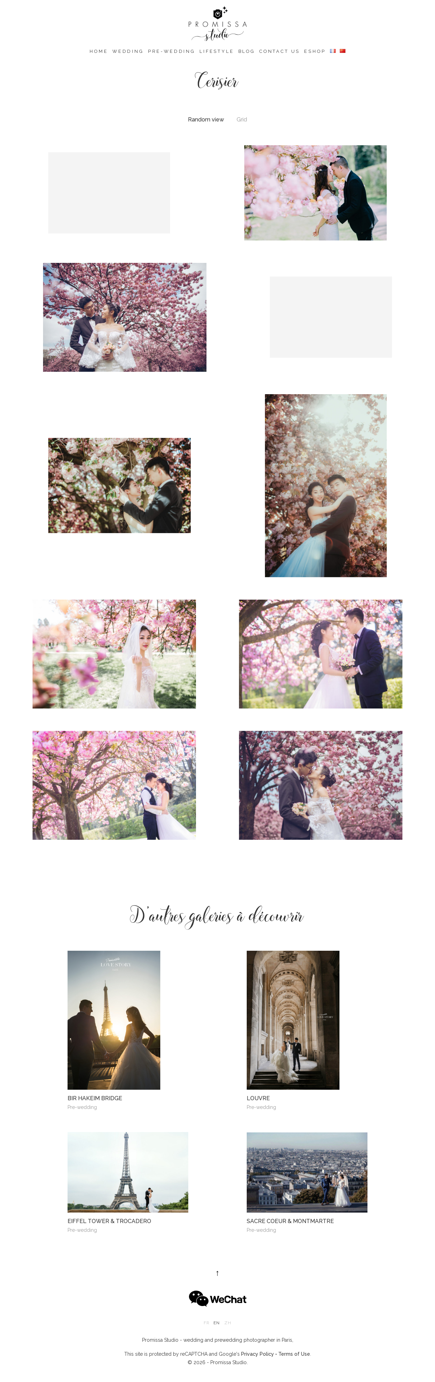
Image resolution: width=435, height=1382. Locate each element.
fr (206, 1322)
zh (227, 1322)
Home (99, 51)
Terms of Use (294, 1354)
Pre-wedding (171, 51)
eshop (314, 51)
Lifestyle (216, 51)
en (216, 1322)
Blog (246, 51)
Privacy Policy (257, 1354)
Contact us (279, 51)
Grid (242, 120)
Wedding (128, 51)
